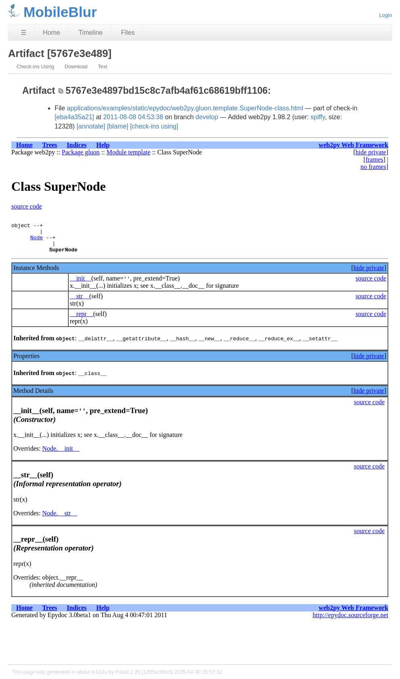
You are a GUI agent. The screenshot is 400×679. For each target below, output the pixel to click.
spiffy (318, 117)
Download (76, 66)
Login (385, 15)
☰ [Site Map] (23, 32)
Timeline (90, 32)
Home (51, 32)
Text (102, 66)
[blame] (117, 126)
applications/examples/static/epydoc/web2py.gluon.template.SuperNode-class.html (185, 108)
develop (207, 117)
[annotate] (90, 126)
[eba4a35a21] (74, 117)
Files (128, 32)
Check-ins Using (35, 66)
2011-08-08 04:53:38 (133, 117)
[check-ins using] (154, 126)
